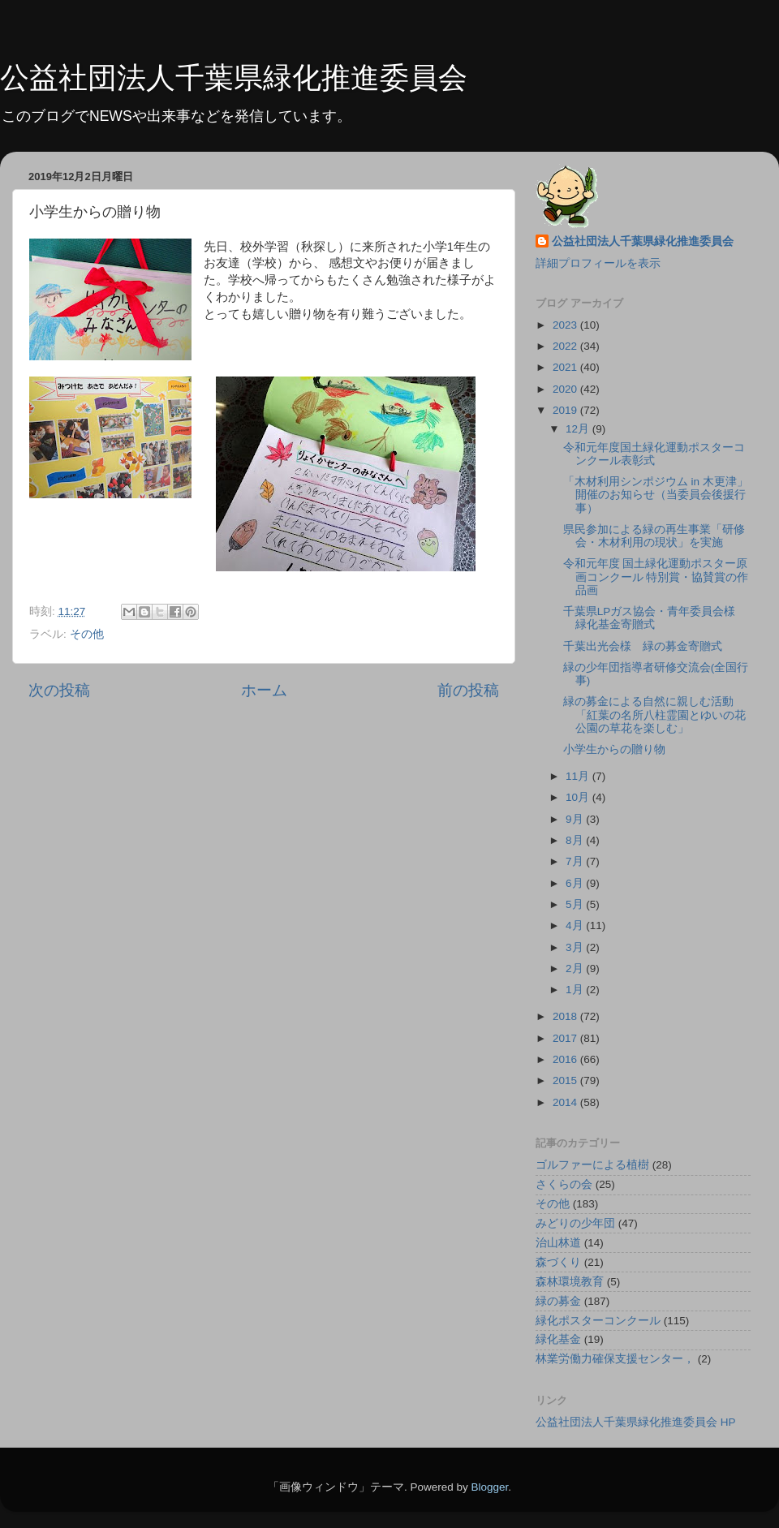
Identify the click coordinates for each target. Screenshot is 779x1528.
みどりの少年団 (575, 1223)
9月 (576, 819)
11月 (579, 776)
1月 (576, 990)
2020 (566, 389)
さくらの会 (564, 1184)
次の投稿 (59, 690)
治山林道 (558, 1243)
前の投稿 (468, 690)
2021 (566, 367)
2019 (566, 410)
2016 (566, 1059)
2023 (566, 325)
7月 (576, 861)
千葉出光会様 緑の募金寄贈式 (642, 646)
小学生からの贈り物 (614, 749)
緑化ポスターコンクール (598, 1321)
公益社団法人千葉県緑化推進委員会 (233, 77)
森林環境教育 (570, 1282)
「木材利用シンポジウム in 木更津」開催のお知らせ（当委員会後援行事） (655, 495)
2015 (566, 1080)
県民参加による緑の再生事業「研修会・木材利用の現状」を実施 (654, 536)
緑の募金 (558, 1301)
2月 (576, 968)
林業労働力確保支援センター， (615, 1359)
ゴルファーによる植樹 (592, 1165)
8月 (576, 840)
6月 (576, 883)
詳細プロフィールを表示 (598, 263)
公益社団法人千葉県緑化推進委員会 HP (636, 1422)
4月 (576, 925)
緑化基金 (558, 1339)
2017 (566, 1038)
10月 (579, 797)
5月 (576, 904)
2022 (566, 346)
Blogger (489, 1487)
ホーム (264, 690)
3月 (576, 947)
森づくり (558, 1262)
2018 (566, 1016)
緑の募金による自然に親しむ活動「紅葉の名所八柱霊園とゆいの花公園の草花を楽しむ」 (654, 714)
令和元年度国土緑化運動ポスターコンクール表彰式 (654, 454)
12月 (579, 429)
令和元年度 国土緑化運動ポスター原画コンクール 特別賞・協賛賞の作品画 (656, 576)
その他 (87, 634)
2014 (566, 1102)
